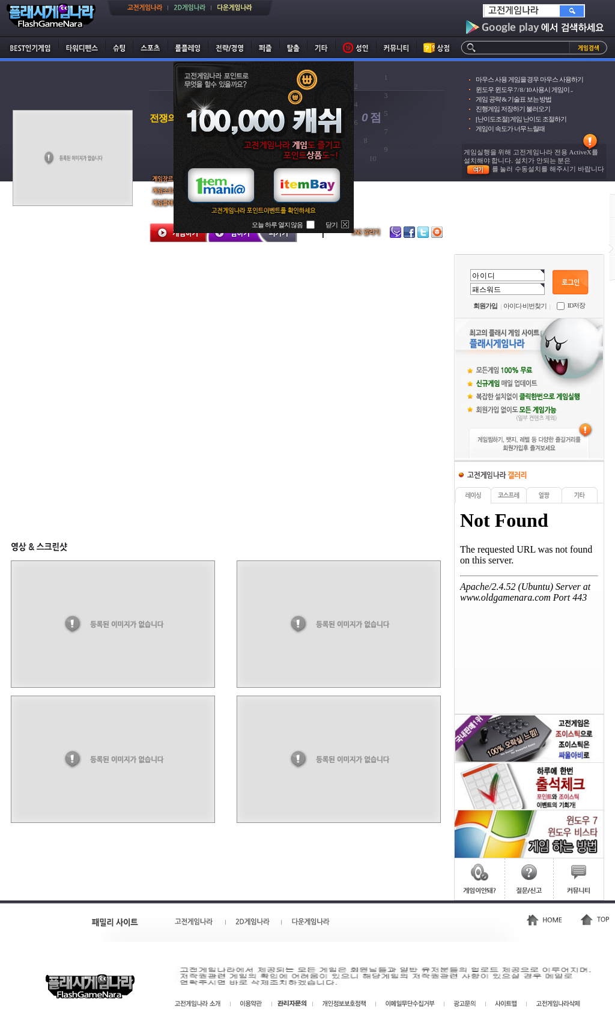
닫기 (332, 224)
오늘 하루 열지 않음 (277, 224)
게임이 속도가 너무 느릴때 (510, 128)
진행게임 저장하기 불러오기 (513, 108)
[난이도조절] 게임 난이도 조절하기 (521, 119)
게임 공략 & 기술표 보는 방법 (513, 99)
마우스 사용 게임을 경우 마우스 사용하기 (529, 79)
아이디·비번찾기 (525, 305)
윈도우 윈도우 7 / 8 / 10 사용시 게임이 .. (524, 89)
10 (373, 158)
